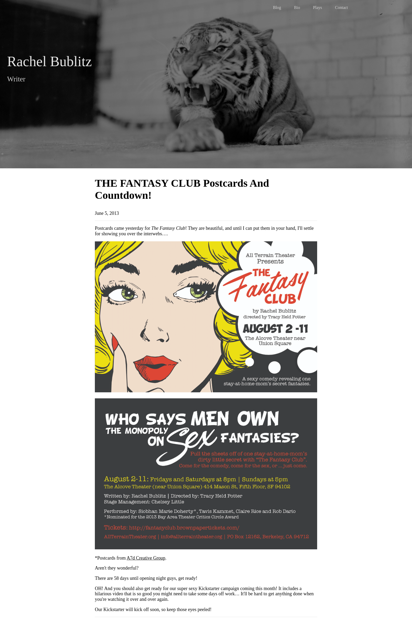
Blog (277, 7)
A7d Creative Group (146, 558)
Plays (317, 7)
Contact (341, 7)
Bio (297, 7)
